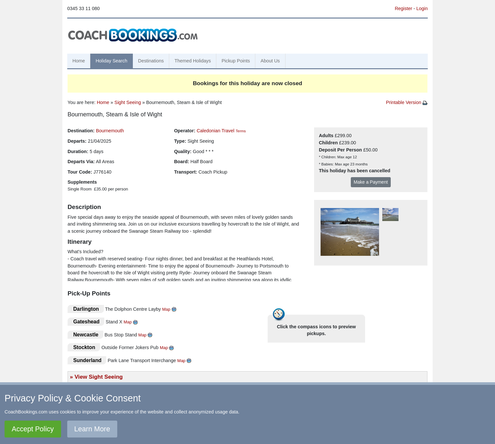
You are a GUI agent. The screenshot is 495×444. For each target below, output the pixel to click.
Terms (240, 131)
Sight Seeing (127, 102)
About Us (270, 60)
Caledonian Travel (215, 130)
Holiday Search (111, 60)
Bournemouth (110, 130)
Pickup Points (236, 60)
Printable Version (406, 102)
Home (78, 60)
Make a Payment (371, 182)
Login (422, 8)
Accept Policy (33, 429)
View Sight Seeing (98, 376)
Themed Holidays (192, 60)
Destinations (151, 60)
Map (166, 309)
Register (403, 8)
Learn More (92, 429)
